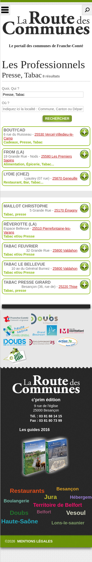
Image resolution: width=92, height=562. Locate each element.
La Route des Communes (46, 23)
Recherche (87, 10)
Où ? (5, 103)
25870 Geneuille (65, 178)
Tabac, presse (15, 214)
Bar (26, 182)
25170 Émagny (65, 210)
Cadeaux (11, 142)
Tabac (37, 142)
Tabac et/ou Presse (19, 236)
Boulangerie (16, 500)
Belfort (44, 511)
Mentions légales (35, 541)
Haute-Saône (19, 521)
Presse (25, 142)
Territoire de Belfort (57, 505)
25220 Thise (68, 287)
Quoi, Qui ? (10, 88)
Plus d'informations (84, 132)
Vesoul (76, 512)
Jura (50, 497)
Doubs (19, 512)
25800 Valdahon (65, 250)
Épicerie (32, 164)
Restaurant (13, 182)
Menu (5, 10)
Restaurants (27, 490)
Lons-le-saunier (68, 522)
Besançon (67, 488)
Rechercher (57, 118)
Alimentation (14, 164)
